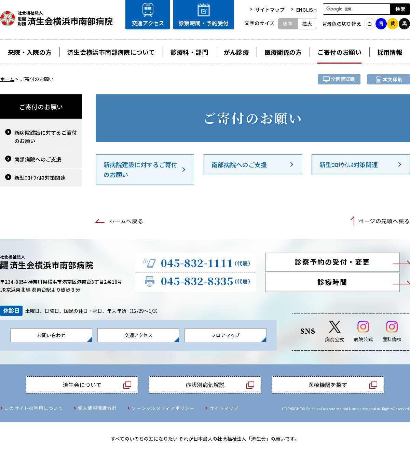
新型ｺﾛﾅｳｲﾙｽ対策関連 (348, 164)
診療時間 (332, 282)
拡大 (307, 23)
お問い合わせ (51, 335)
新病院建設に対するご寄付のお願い (140, 169)
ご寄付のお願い (41, 106)
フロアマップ (225, 335)
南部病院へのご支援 (239, 164)
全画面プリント (339, 79)
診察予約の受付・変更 (332, 262)
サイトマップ (224, 408)
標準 (288, 23)
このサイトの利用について (33, 408)
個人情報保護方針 (97, 408)
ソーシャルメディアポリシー (163, 408)
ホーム (7, 79)
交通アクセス (138, 335)
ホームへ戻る (126, 221)
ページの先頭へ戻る (384, 221)
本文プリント (388, 79)
